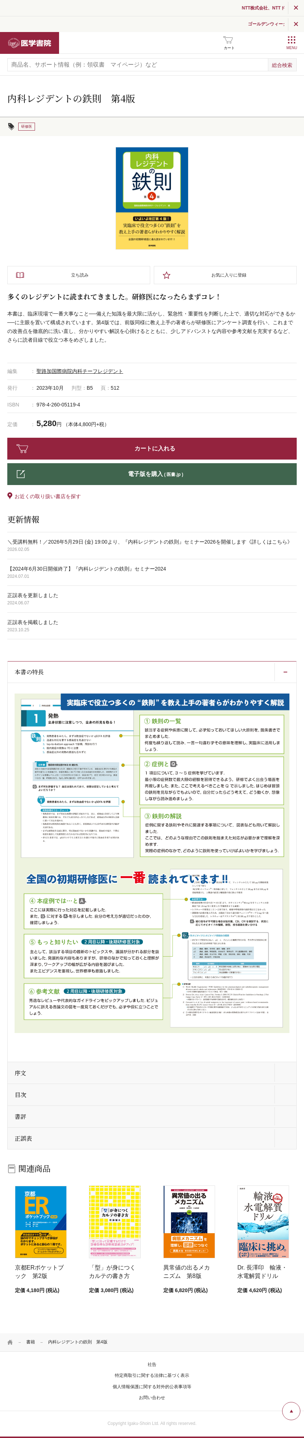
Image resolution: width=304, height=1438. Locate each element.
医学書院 (29, 43)
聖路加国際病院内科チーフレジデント (79, 371)
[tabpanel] (152, 198)
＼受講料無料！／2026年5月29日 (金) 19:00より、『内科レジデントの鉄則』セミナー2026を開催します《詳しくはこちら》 (149, 542)
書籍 (30, 1341)
